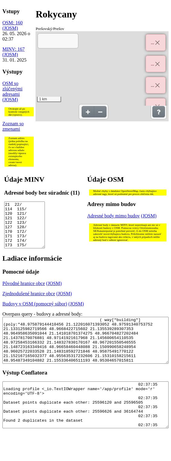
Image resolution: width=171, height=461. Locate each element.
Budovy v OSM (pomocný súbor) (34, 312)
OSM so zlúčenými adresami (12, 89)
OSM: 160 (12, 22)
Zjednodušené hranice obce (28, 302)
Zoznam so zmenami (13, 126)
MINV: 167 (13, 49)
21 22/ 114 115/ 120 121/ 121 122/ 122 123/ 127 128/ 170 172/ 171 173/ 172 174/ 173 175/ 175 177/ (24, 229)
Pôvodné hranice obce (23, 292)
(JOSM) (10, 28)
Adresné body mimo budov (113, 215)
